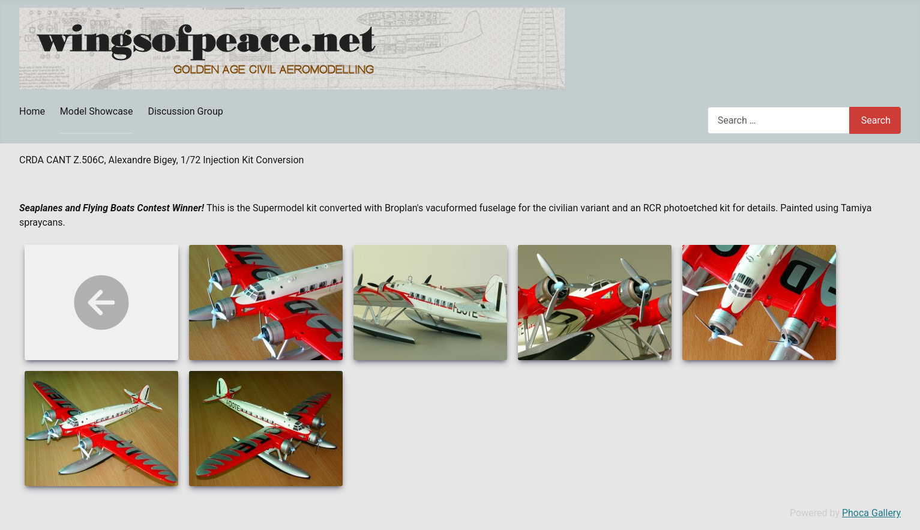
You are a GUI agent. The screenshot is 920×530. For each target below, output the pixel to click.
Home (32, 111)
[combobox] (779, 120)
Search (876, 120)
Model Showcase (96, 111)
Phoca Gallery (871, 513)
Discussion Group (185, 111)
